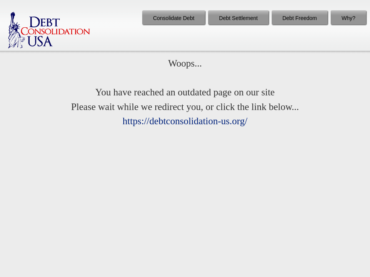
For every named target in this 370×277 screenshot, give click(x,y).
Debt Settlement (238, 18)
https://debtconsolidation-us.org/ (185, 121)
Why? (348, 18)
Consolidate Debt (173, 18)
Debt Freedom (300, 18)
